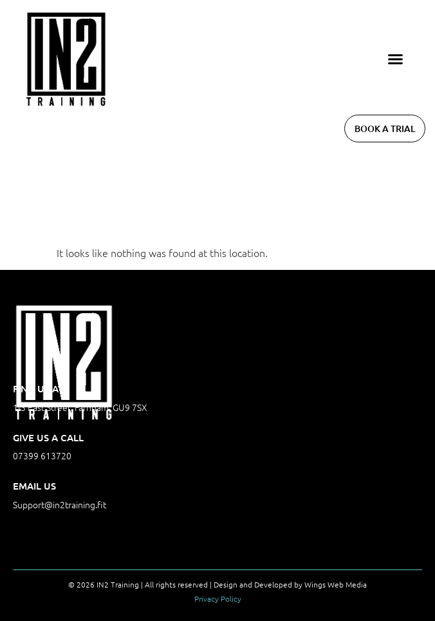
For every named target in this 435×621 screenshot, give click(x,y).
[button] (396, 59)
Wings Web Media (335, 584)
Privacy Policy (217, 598)
